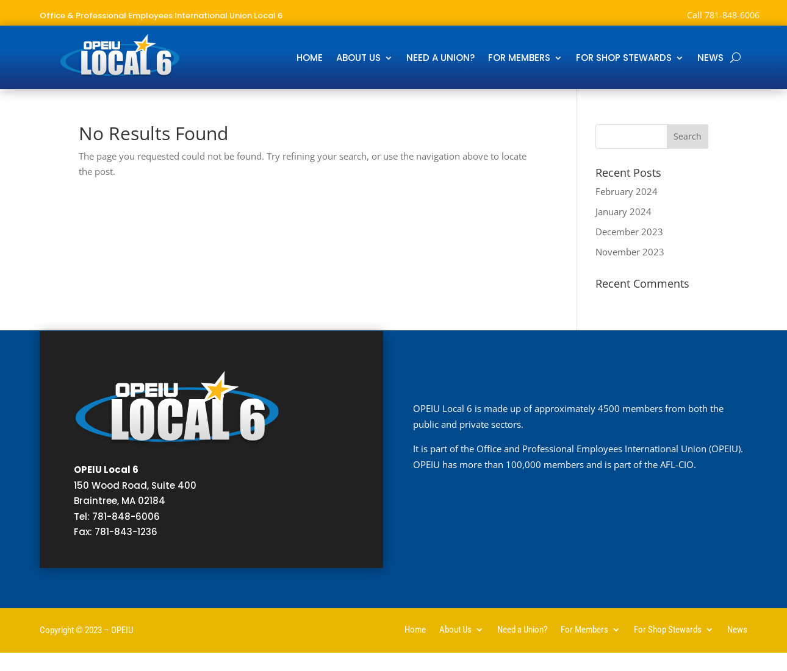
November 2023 (629, 252)
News (710, 59)
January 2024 (623, 211)
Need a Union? (440, 59)
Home (309, 59)
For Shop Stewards (624, 59)
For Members (519, 59)
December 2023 (629, 231)
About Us (358, 59)
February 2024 (626, 191)
